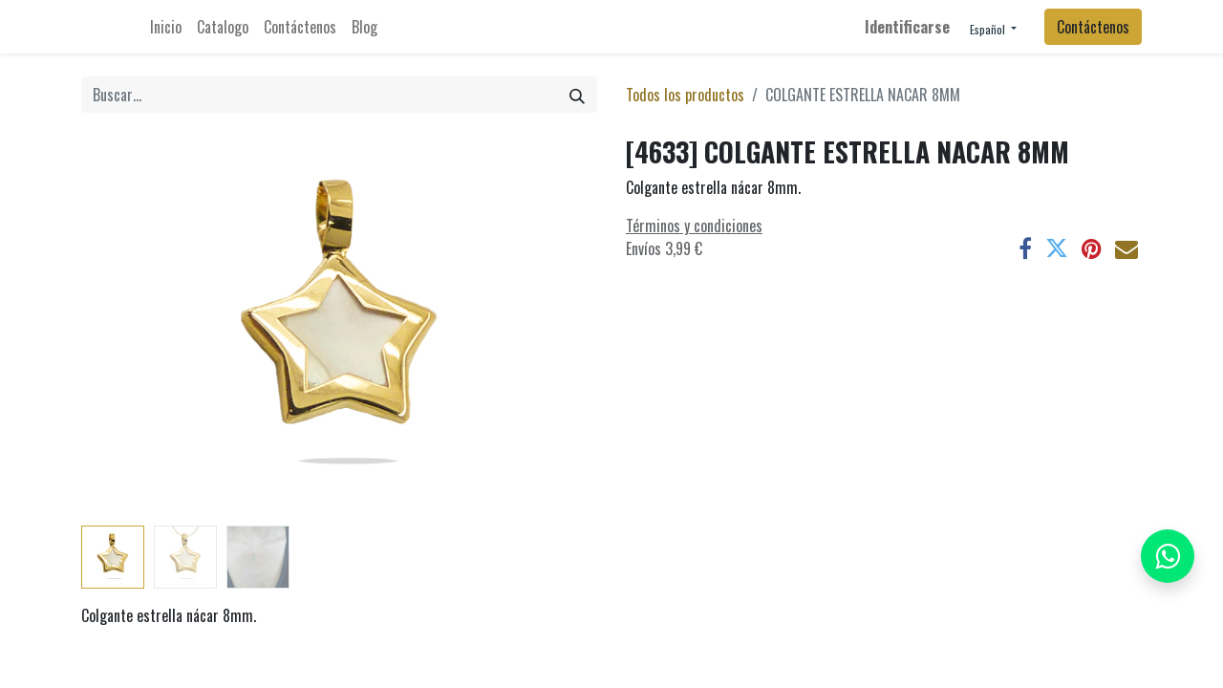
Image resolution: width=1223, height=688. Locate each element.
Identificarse (907, 26)
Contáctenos (1093, 26)
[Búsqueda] (577, 94)
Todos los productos (685, 94)
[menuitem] (165, 27)
